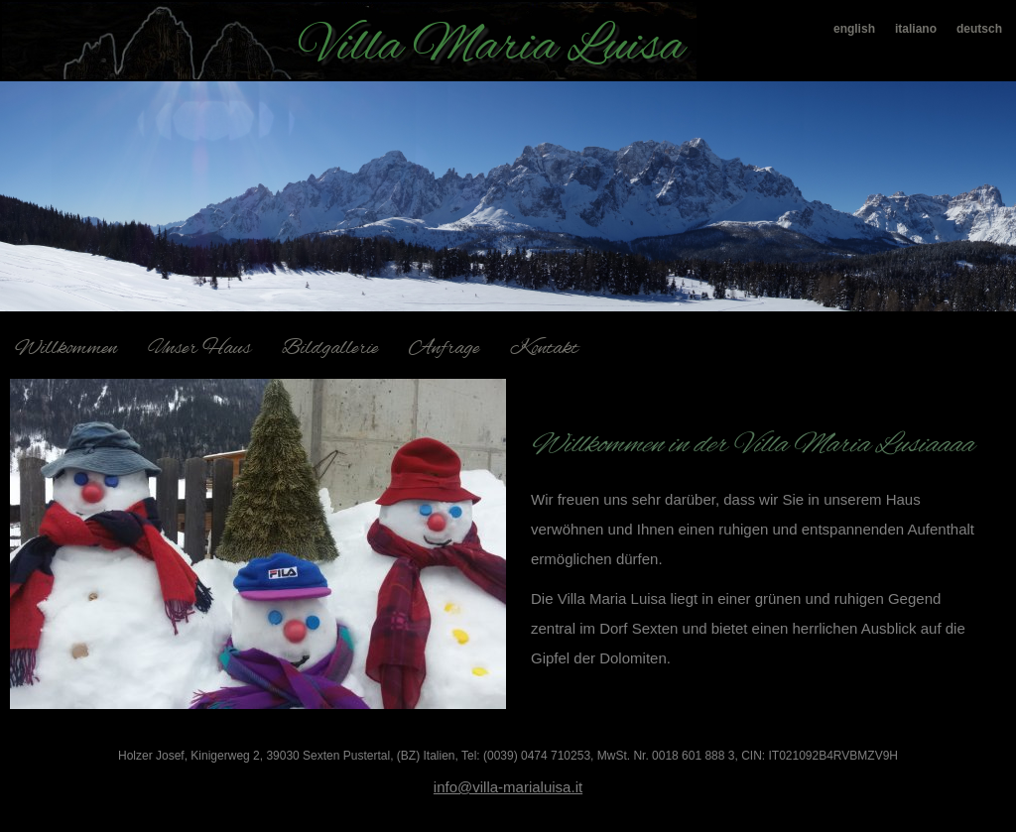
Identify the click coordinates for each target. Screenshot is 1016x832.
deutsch (979, 29)
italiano (916, 29)
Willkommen (66, 348)
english (854, 29)
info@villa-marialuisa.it (508, 786)
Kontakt (544, 348)
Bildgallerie (330, 348)
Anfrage (444, 348)
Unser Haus (199, 348)
